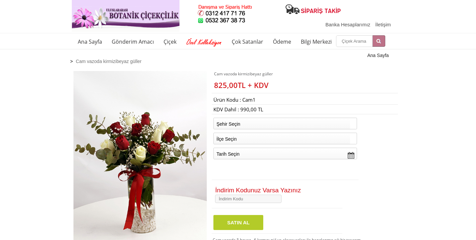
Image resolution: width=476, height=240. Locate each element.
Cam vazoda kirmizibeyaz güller (109, 61)
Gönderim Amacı (133, 41)
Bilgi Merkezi (316, 41)
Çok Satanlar (247, 41)
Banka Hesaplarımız (347, 24)
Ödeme (282, 41)
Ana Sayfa (90, 41)
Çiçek (170, 41)
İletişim (383, 24)
